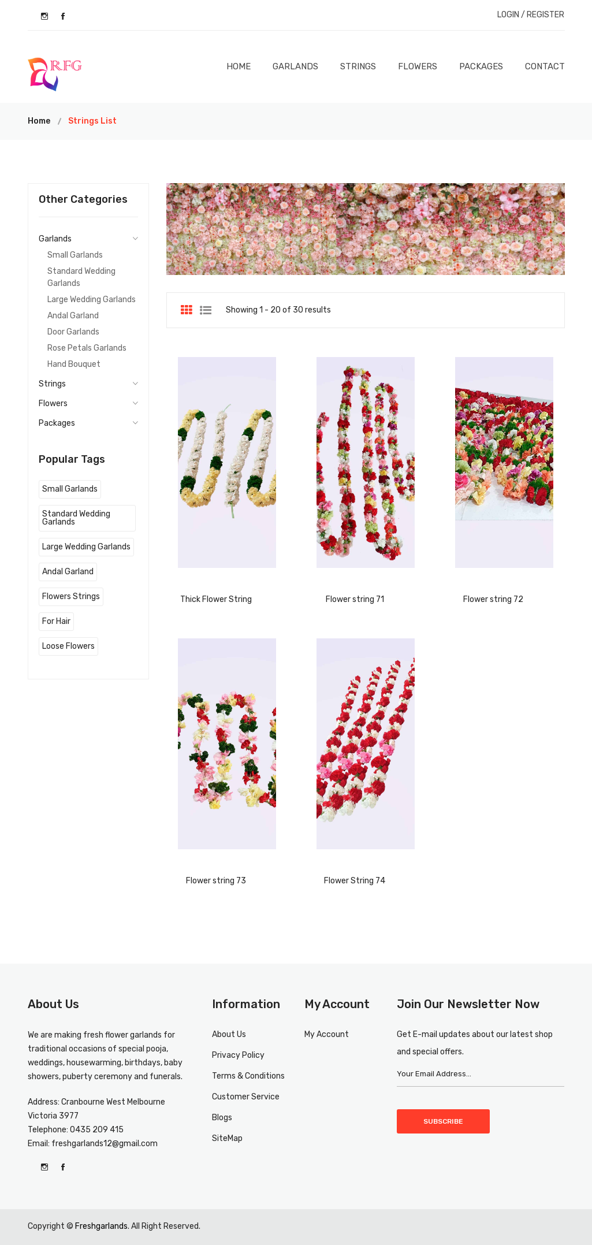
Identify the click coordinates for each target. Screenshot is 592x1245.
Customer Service (246, 1097)
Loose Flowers (68, 646)
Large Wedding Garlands (91, 299)
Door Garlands (73, 332)
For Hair (56, 621)
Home (238, 66)
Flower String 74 (354, 881)
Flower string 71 (355, 599)
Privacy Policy (238, 1055)
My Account (326, 1034)
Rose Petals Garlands (86, 348)
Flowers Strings (71, 596)
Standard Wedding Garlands (81, 277)
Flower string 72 (493, 599)
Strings (358, 66)
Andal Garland (73, 316)
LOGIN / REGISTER (530, 15)
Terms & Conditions (248, 1076)
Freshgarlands (101, 1226)
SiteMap (227, 1138)
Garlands (295, 66)
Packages (481, 66)
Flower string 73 (216, 881)
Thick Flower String (216, 599)
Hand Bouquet (73, 364)
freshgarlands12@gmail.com (104, 1144)
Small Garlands (75, 255)
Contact (545, 66)
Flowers (417, 66)
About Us (229, 1034)
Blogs (222, 1118)
